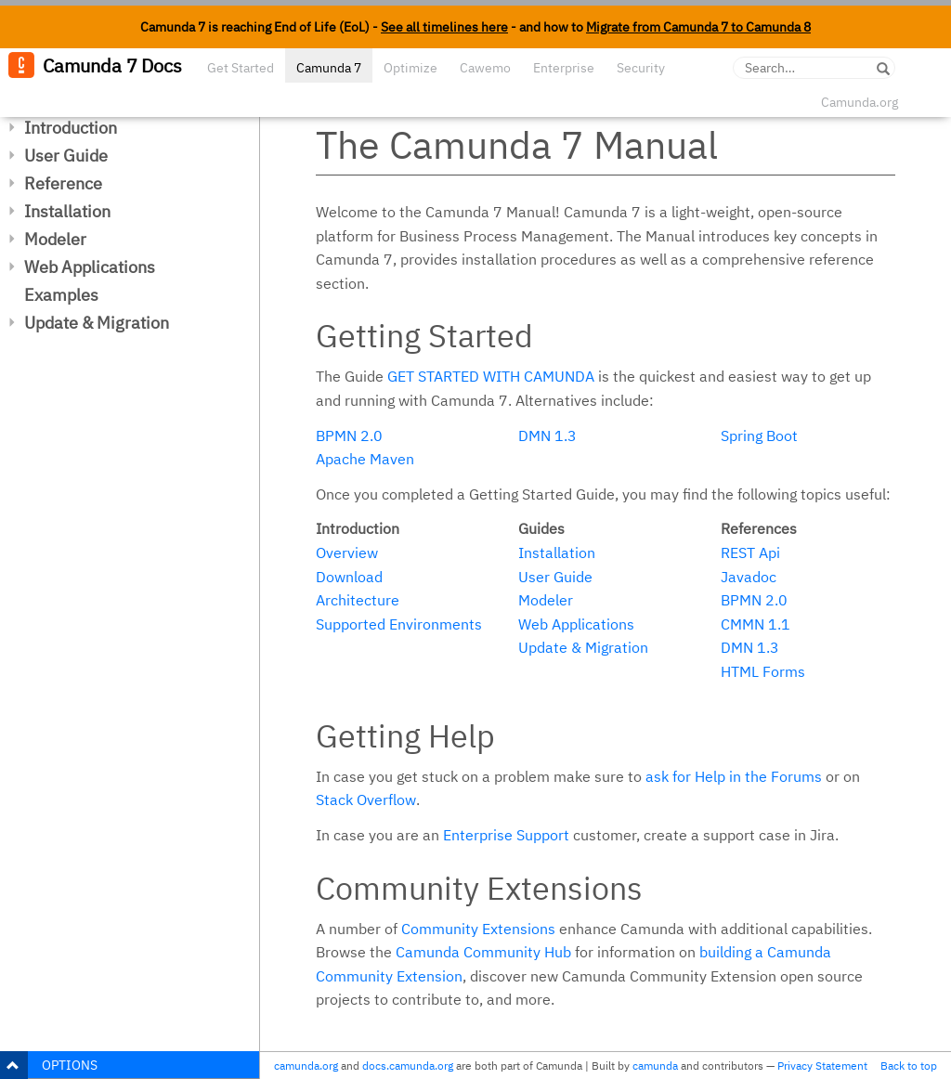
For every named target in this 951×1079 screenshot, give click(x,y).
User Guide (66, 155)
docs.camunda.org (407, 1065)
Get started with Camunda (490, 376)
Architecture (357, 600)
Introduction (70, 127)
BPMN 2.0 (349, 435)
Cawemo (485, 67)
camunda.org (306, 1065)
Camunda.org (859, 102)
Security (641, 67)
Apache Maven (365, 458)
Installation (67, 211)
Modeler (55, 239)
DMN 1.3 (547, 435)
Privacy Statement (822, 1065)
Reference (63, 183)
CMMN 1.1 (755, 624)
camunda (655, 1065)
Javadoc (748, 576)
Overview (347, 552)
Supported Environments (399, 624)
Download (349, 576)
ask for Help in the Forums (733, 776)
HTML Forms (763, 671)
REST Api (750, 552)
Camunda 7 (328, 67)
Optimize (410, 67)
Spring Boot (759, 435)
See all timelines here (444, 27)
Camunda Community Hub (483, 951)
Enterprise (563, 67)
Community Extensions (478, 928)
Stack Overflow (366, 799)
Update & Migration (96, 322)
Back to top (908, 1065)
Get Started (240, 67)
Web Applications (89, 267)
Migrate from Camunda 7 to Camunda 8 (698, 27)
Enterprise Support (506, 835)
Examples (61, 295)
